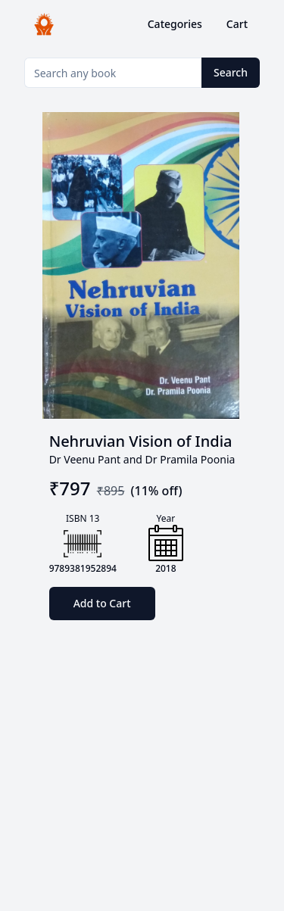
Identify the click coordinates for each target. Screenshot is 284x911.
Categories (175, 24)
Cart (237, 24)
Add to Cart (102, 603)
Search (231, 72)
